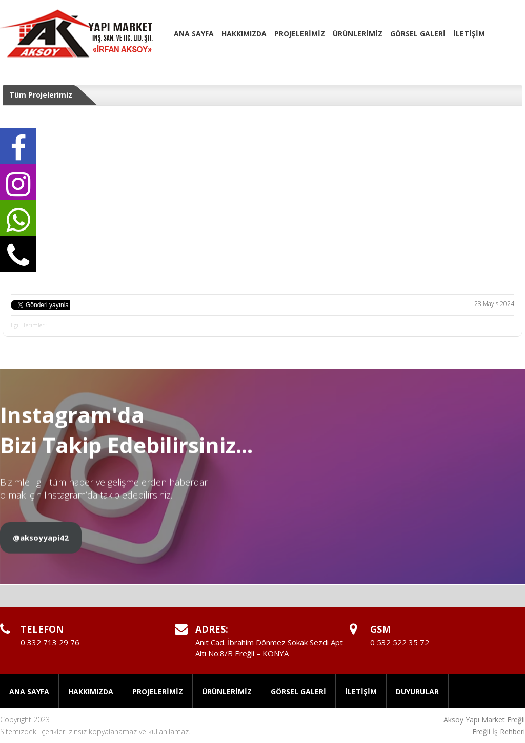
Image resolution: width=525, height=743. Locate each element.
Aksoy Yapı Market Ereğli (484, 720)
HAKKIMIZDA (244, 34)
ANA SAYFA (194, 34)
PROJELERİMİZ (299, 34)
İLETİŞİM (469, 34)
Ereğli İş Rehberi (498, 731)
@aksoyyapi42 (41, 544)
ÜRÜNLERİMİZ (357, 34)
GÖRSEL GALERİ (418, 34)
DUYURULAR (417, 691)
